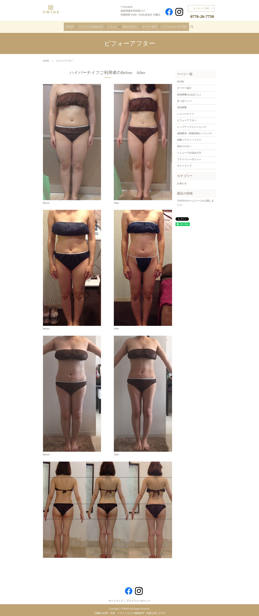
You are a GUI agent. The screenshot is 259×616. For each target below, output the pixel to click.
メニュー (107, 25)
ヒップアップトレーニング (191, 125)
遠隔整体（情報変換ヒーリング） (195, 131)
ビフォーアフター (186, 118)
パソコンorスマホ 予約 (188, 25)
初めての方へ (132, 25)
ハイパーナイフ (185, 112)
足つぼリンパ (184, 99)
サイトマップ (184, 164)
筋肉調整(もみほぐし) (188, 92)
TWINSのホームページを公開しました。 (195, 201)
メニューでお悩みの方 (79, 25)
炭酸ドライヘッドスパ (189, 138)
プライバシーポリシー (189, 157)
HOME (53, 25)
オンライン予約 (201, 8)
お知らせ (182, 181)
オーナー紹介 (157, 25)
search (212, 26)
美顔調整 (182, 105)
